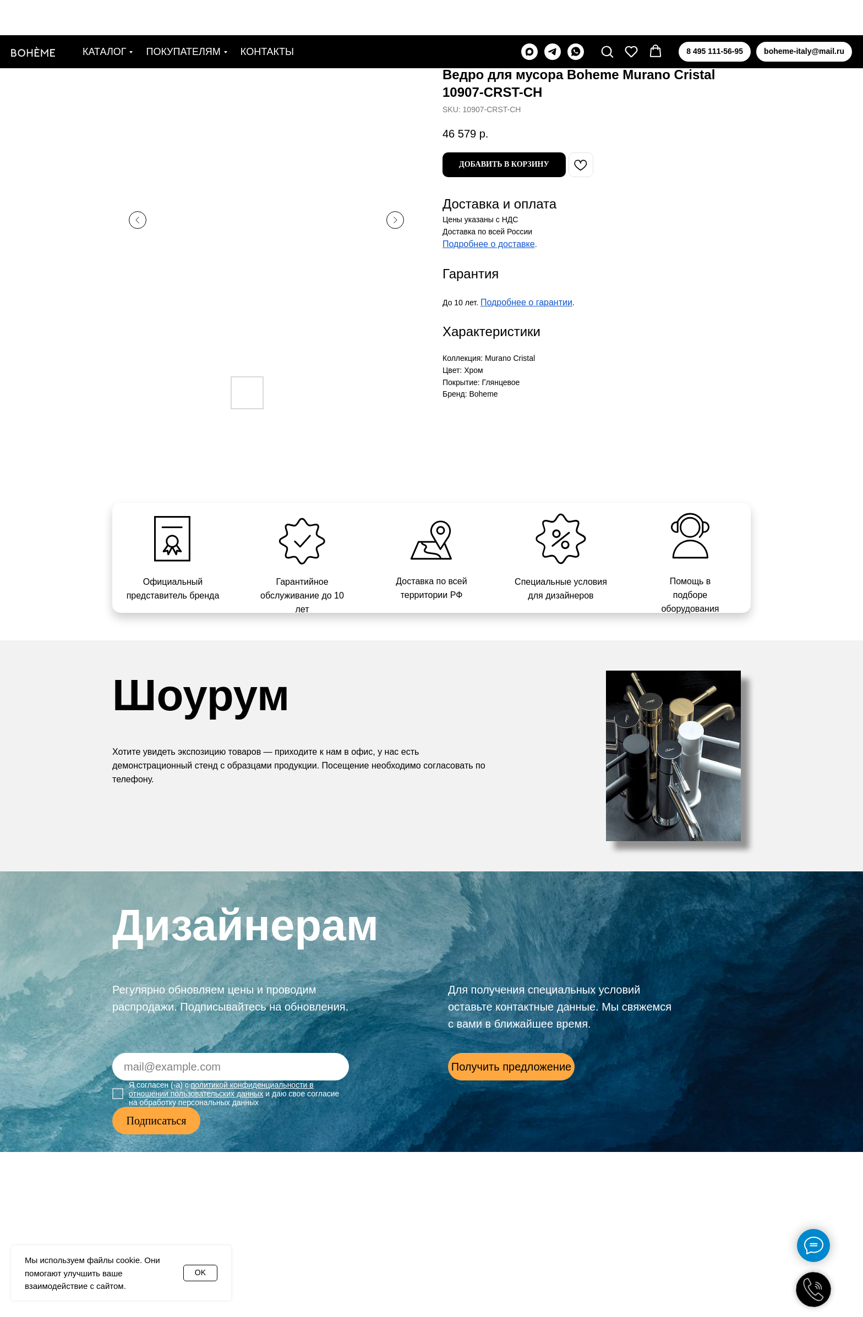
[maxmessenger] (529, 16)
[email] (230, 1066)
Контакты (267, 16)
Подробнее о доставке (489, 244)
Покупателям (183, 16)
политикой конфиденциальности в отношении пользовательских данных (221, 1089)
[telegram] (552, 16)
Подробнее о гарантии (526, 302)
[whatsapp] (575, 16)
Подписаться (157, 1121)
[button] (607, 16)
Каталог (104, 16)
